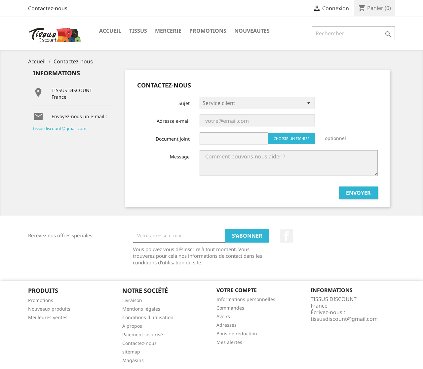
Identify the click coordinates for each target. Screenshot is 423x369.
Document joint (173, 139)
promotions (207, 30)
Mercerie (168, 30)
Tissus (138, 30)
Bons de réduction (236, 333)
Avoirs (223, 316)
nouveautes (252, 30)
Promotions (40, 300)
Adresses (226, 325)
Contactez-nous (47, 8)
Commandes (230, 308)
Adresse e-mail (173, 121)
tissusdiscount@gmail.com (59, 128)
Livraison (132, 300)
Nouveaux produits (49, 309)
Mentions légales (141, 309)
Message (180, 156)
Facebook (286, 236)
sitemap (131, 352)
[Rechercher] (353, 33)
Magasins (133, 360)
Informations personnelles (245, 299)
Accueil (110, 30)
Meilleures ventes (47, 317)
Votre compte (236, 290)
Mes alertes (229, 342)
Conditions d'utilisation (147, 317)
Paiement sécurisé (142, 334)
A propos (132, 326)
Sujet (184, 103)
